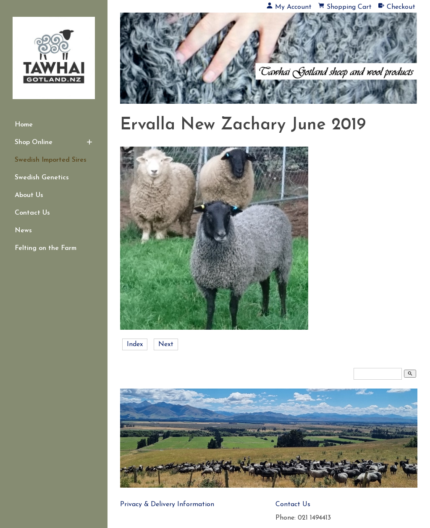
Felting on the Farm (45, 248)
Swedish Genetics (42, 177)
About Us (29, 195)
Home (24, 124)
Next (165, 344)
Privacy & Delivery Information (167, 504)
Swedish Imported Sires (51, 160)
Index (135, 344)
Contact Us (32, 213)
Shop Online (33, 142)
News (23, 230)
